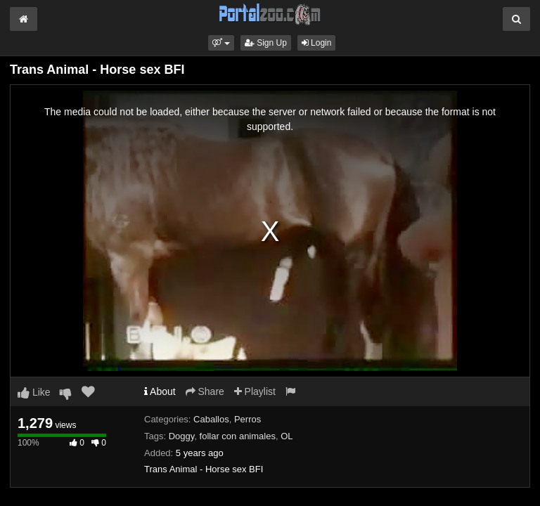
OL (286, 436)
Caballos (211, 419)
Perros (247, 419)
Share (205, 391)
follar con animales (238, 436)
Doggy (182, 436)
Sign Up (266, 43)
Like (34, 392)
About (160, 391)
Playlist (255, 391)
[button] (221, 43)
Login (317, 43)
